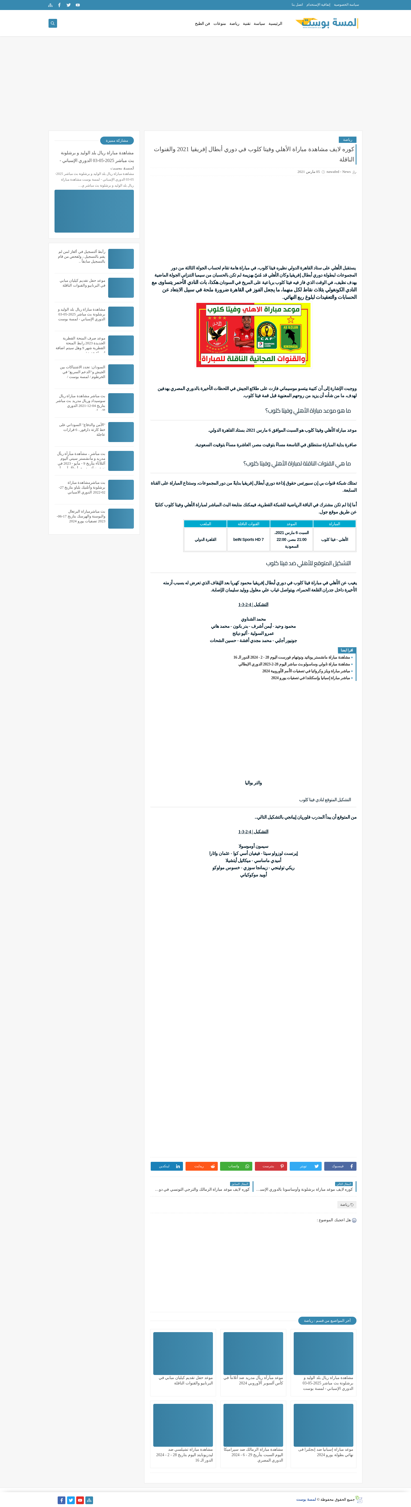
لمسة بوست (306, 1499)
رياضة (234, 23)
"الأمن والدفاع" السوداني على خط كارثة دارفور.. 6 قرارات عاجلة (82, 430)
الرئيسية (275, 23)
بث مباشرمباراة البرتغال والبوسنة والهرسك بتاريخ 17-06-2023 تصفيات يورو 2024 (81, 516)
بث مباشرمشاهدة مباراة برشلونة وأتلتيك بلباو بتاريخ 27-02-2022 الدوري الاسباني (82, 487)
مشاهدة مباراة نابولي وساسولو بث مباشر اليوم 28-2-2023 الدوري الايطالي (294, 664)
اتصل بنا (297, 5)
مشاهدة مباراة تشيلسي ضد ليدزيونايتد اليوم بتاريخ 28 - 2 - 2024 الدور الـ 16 (184, 1454)
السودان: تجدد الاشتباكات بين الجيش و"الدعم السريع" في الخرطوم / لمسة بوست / (82, 372)
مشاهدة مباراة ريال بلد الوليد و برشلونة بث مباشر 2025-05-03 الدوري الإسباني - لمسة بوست (328, 1383)
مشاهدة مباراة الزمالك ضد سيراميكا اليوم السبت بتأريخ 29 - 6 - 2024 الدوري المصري (253, 1454)
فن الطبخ (202, 23)
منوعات (219, 23)
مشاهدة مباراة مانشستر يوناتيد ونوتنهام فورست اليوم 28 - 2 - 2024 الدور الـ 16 (291, 657)
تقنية (247, 23)
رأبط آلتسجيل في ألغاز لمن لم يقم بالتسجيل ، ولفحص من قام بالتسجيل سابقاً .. (81, 256)
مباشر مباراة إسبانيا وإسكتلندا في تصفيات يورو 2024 (310, 678)
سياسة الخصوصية (346, 5)
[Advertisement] (205, 86)
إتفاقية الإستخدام (318, 5)
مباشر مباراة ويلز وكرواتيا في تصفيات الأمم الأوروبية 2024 (306, 671)
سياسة (259, 23)
